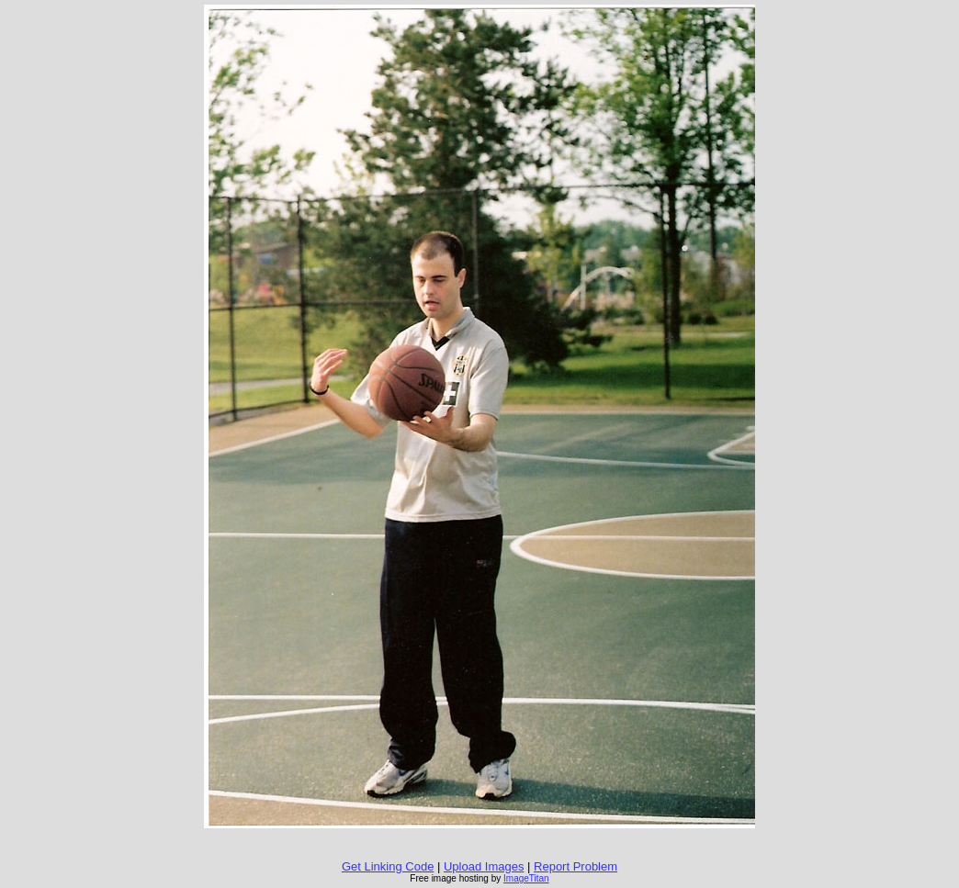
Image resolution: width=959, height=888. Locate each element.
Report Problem (575, 866)
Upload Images (484, 866)
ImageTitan (526, 878)
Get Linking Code (388, 866)
